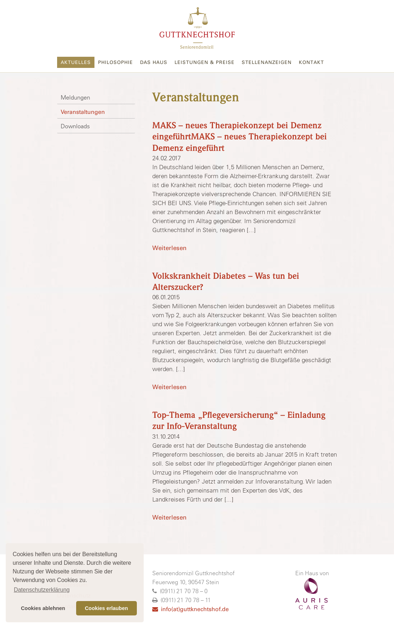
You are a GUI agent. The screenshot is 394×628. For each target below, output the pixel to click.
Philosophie (115, 62)
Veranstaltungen (83, 111)
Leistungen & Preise (205, 62)
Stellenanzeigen (267, 62)
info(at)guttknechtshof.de (190, 609)
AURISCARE (311, 594)
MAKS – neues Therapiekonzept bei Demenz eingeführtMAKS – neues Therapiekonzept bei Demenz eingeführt (239, 136)
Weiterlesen (169, 247)
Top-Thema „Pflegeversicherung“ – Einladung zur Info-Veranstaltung (238, 421)
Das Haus (153, 62)
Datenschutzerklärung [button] (42, 590)
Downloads (75, 126)
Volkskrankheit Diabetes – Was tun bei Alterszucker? (225, 282)
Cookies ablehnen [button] (43, 608)
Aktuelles (76, 62)
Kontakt (311, 62)
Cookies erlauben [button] (106, 608)
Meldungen (75, 97)
